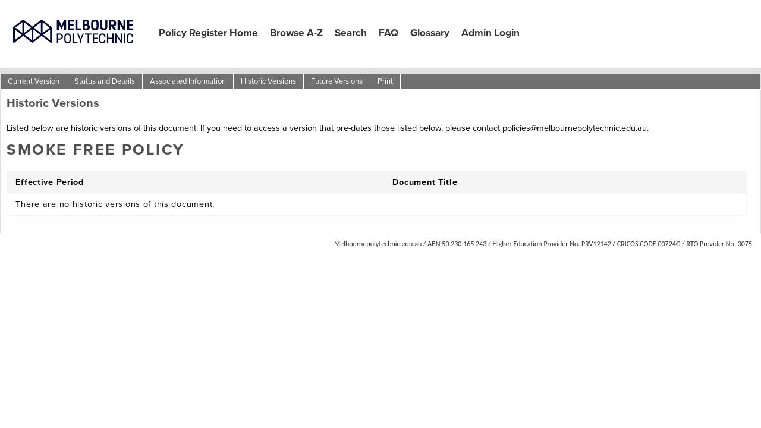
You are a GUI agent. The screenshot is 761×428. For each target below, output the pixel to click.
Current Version (33, 81)
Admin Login (490, 32)
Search (351, 32)
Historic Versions (268, 81)
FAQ (388, 32)
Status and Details (104, 81)
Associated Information (188, 81)
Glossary (429, 32)
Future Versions (337, 81)
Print (385, 81)
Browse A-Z (296, 32)
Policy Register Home (208, 32)
